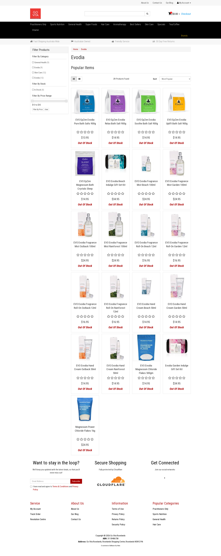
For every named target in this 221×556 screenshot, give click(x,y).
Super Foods (91, 24)
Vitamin (35, 30)
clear (46, 109)
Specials (161, 24)
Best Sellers (135, 24)
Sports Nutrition (57, 24)
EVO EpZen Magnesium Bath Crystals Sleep (85, 185)
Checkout (186, 13)
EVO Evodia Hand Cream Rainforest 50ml (115, 369)
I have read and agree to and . (54, 488)
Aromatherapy (119, 24)
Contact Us (157, 3)
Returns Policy (118, 519)
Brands (184, 35)
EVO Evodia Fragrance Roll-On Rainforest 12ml (115, 307)
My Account (35, 509)
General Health (75, 24)
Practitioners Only (38, 24)
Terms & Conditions (61, 486)
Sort (155, 79)
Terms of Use (118, 509)
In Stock (39, 90)
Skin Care (149, 24)
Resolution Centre (38, 519)
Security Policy (118, 524)
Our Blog (169, 3)
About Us (145, 3)
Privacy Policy (118, 514)
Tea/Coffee (174, 24)
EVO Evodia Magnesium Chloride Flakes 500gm (146, 369)
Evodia (38, 67)
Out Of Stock (85, 143)
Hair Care (105, 24)
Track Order (35, 514)
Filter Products (40, 50)
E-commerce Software (108, 546)
